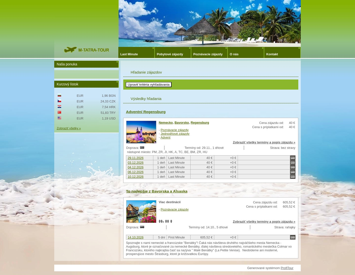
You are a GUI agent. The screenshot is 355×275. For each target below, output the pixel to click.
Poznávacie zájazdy (208, 54)
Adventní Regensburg (146, 112)
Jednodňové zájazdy (175, 134)
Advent (165, 137)
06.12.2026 (135, 172)
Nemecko (166, 122)
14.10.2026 (135, 237)
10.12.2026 (135, 176)
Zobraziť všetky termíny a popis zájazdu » (264, 142)
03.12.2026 (135, 162)
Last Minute (129, 54)
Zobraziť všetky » (69, 128)
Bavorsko (182, 122)
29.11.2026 (135, 158)
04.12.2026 (135, 167)
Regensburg (200, 122)
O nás (234, 54)
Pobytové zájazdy (170, 54)
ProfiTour (287, 268)
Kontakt (272, 54)
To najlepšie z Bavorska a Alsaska (156, 191)
